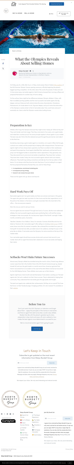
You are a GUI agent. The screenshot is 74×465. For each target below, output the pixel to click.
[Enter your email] (33, 363)
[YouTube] (10, 414)
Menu (51, 14)
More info (64, 462)
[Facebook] (1, 414)
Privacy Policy (69, 449)
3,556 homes (53, 224)
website (15, 288)
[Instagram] (13, 414)
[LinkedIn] (7, 414)
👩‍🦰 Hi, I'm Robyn (25, 420)
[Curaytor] (8, 422)
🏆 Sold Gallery (36, 435)
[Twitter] (4, 414)
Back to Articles (16, 51)
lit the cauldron (57, 85)
